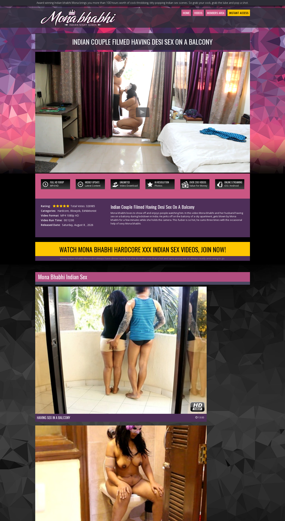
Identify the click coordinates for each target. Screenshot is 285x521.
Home (174, 23)
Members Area (209, 23)
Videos (188, 23)
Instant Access (236, 23)
